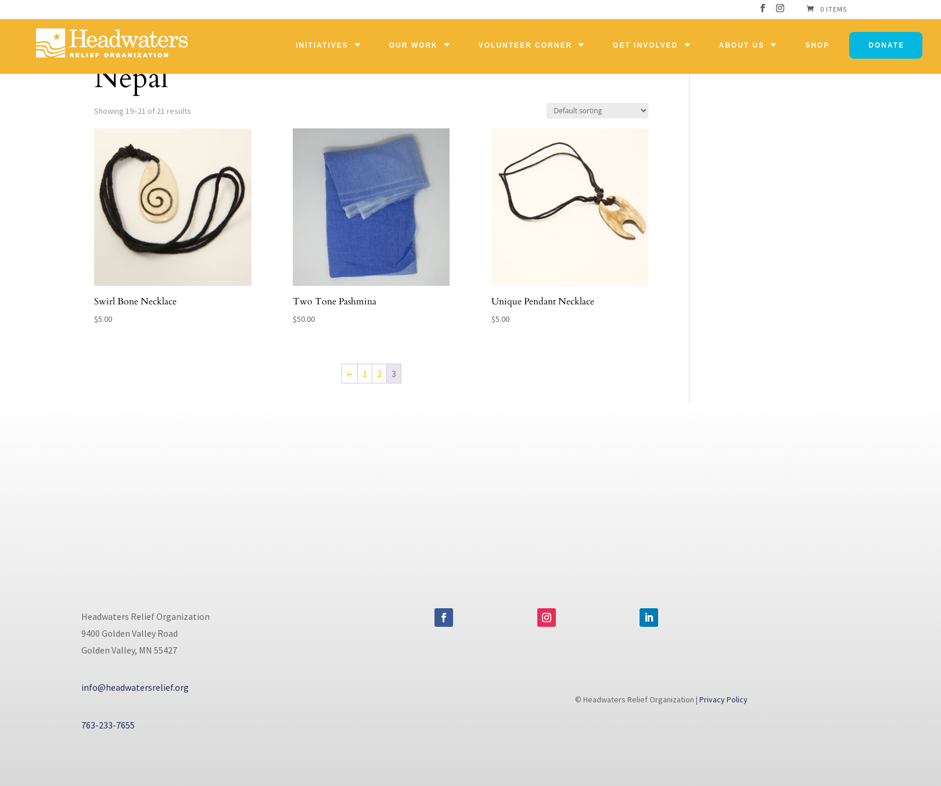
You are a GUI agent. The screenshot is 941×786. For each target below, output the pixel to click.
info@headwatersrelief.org (135, 687)
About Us (742, 45)
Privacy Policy (723, 699)
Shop (817, 45)
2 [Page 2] (379, 373)
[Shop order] (597, 111)
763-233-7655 (108, 725)
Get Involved (645, 45)
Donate (886, 45)
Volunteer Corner (525, 45)
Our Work (413, 45)
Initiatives (322, 45)
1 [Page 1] (364, 373)
